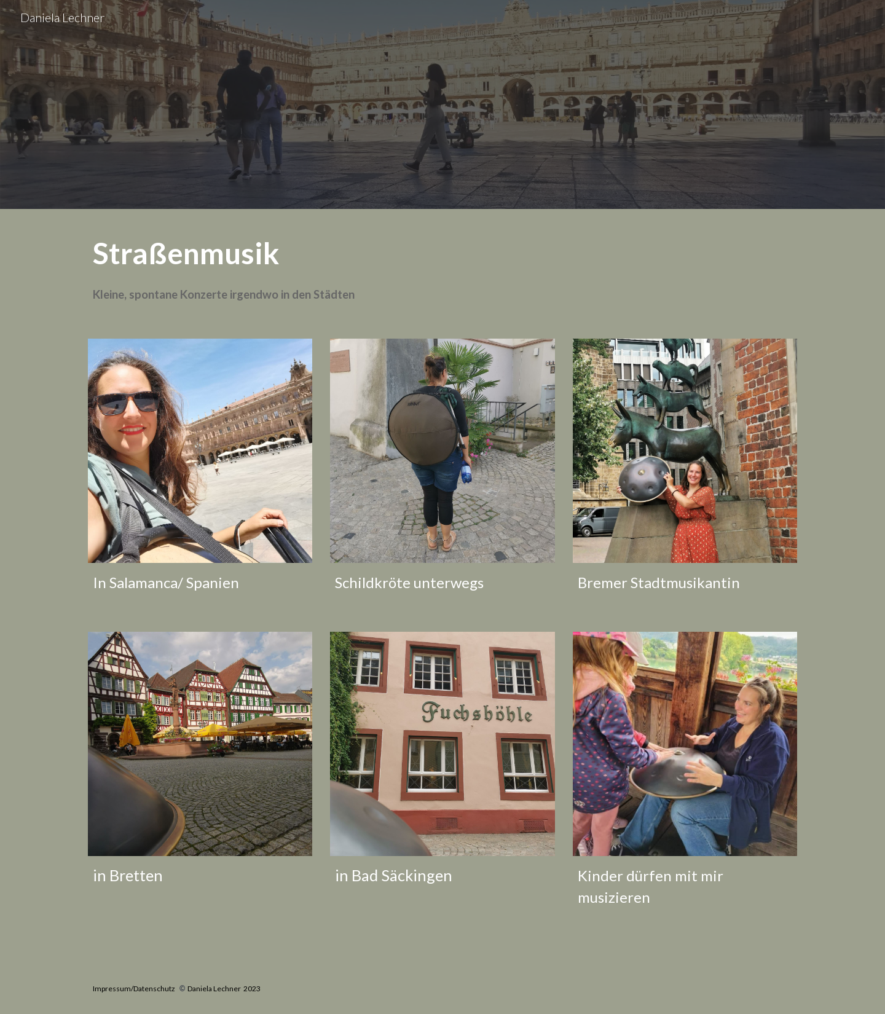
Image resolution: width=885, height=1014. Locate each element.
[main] (442, 266)
